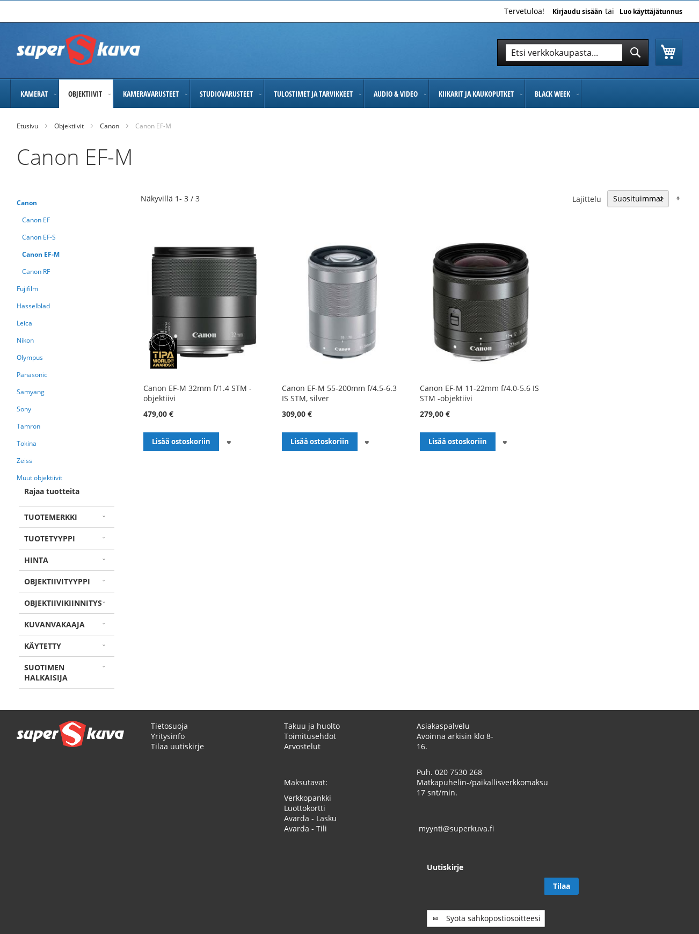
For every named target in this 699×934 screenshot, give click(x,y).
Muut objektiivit (39, 477)
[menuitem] (35, 93)
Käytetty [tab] (42, 646)
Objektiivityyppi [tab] (57, 581)
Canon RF (36, 271)
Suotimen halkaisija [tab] (46, 672)
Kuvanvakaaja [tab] (54, 624)
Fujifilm (27, 288)
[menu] (349, 93)
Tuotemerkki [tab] (50, 517)
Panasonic (32, 374)
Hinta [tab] (36, 560)
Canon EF (36, 220)
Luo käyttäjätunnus (651, 12)
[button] (228, 441)
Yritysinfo (168, 736)
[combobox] (573, 52)
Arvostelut (302, 746)
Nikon (25, 340)
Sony (24, 409)
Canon (109, 126)
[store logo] (78, 49)
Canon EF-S (39, 237)
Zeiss (24, 460)
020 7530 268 (458, 772)
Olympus (30, 357)
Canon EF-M (41, 254)
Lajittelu (586, 198)
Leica (24, 323)
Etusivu (27, 126)
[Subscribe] (665, 886)
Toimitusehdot (310, 736)
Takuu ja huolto (312, 726)
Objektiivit (69, 126)
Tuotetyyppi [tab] (49, 538)
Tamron (28, 426)
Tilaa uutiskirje (177, 746)
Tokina (27, 443)
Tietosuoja (169, 726)
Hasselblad (33, 305)
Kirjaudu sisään (577, 12)
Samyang (31, 391)
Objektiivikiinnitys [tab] (63, 603)
